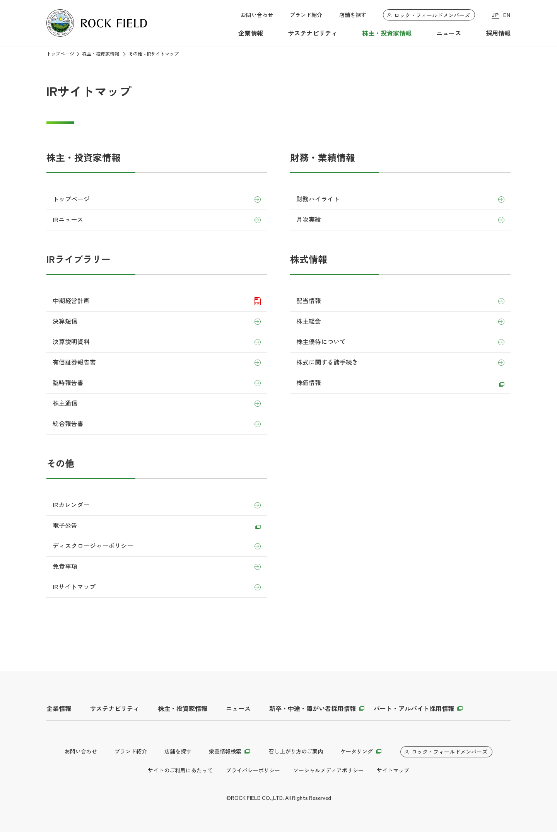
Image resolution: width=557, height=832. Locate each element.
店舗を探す (352, 15)
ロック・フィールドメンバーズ (432, 15)
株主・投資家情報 (387, 33)
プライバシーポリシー (253, 770)
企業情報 (250, 33)
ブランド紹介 (306, 15)
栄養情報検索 (225, 751)
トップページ (60, 54)
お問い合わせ (257, 15)
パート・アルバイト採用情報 (414, 709)
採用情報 (498, 33)
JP (495, 15)
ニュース (448, 33)
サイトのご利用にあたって (180, 770)
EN (507, 15)
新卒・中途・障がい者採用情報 (312, 709)
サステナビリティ (312, 33)
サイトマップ (393, 770)
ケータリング (356, 751)
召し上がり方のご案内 (296, 751)
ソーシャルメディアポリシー (328, 770)
